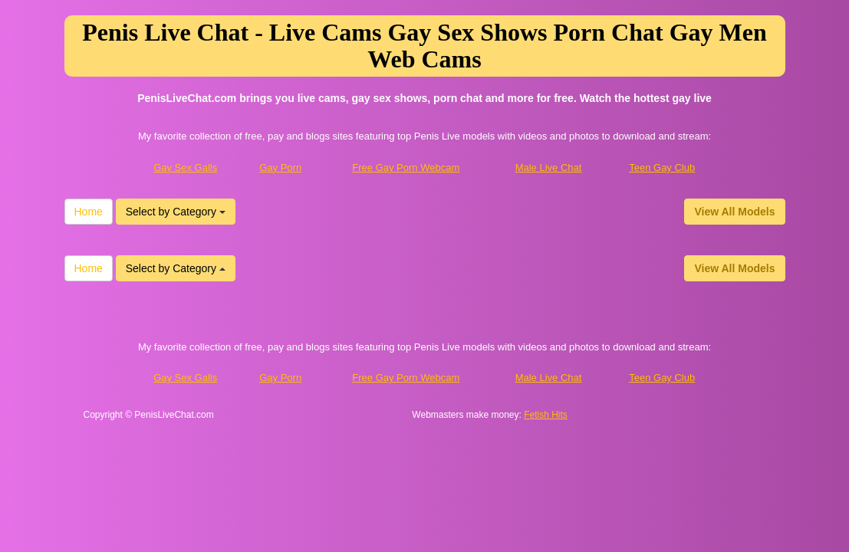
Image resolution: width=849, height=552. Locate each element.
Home (88, 211)
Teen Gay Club (662, 167)
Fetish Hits (546, 414)
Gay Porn (280, 167)
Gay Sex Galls (185, 167)
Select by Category (175, 211)
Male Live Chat (548, 167)
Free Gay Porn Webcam (405, 167)
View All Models (734, 211)
